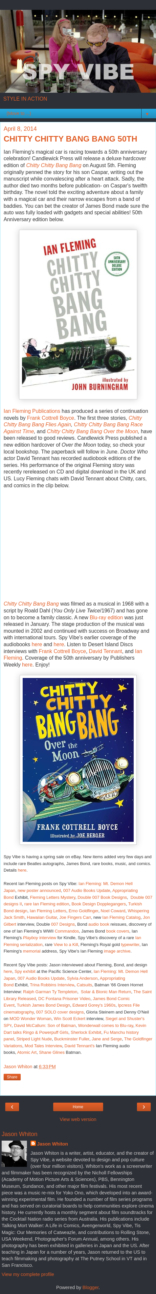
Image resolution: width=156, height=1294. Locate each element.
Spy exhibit (24, 971)
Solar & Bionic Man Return (106, 991)
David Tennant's (79, 1045)
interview (47, 937)
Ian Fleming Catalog (121, 917)
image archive (117, 951)
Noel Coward (113, 910)
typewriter (130, 944)
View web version (78, 1119)
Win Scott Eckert (69, 1018)
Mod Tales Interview (43, 1045)
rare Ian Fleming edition (46, 903)
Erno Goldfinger (83, 910)
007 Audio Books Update (86, 890)
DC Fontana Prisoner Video (64, 998)
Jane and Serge (107, 1038)
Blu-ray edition (106, 617)
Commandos (67, 931)
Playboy (30, 937)
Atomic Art (26, 1052)
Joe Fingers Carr (75, 917)
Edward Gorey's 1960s (94, 1005)
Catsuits (84, 984)
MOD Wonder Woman (30, 1018)
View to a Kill (66, 944)
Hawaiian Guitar (42, 917)
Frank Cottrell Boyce (50, 418)
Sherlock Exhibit (86, 1032)
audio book (98, 924)
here (37, 644)
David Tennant (105, 651)
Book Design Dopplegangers (99, 903)
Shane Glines (52, 1052)
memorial (31, 951)
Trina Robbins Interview (52, 984)
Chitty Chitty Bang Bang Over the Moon (92, 431)
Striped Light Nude (34, 1038)
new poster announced (39, 890)
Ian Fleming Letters (48, 910)
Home (78, 1107)
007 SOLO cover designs (60, 1012)
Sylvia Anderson (82, 978)
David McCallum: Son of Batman (45, 1025)
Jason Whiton (52, 1144)
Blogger (90, 1287)
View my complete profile (28, 1274)
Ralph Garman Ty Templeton (50, 991)
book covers (117, 931)
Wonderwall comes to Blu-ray (105, 1025)
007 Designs (63, 924)
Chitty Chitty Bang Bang (53, 165)
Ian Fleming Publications (32, 411)
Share (12, 1077)
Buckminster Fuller (71, 1038)
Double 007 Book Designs (102, 897)
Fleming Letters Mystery (52, 897)
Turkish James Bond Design (43, 1005)
